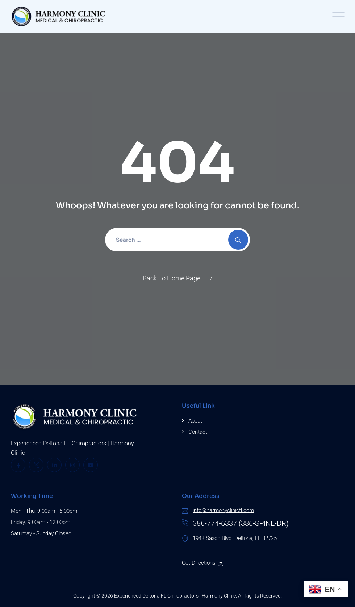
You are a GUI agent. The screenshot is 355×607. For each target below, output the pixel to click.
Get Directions (199, 563)
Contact (197, 432)
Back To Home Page (171, 278)
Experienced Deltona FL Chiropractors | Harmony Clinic (175, 596)
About (195, 420)
